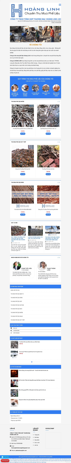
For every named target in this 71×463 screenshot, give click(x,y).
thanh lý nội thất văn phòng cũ (23, 462)
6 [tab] (39, 362)
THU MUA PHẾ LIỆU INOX (16, 308)
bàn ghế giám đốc (35, 462)
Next (59, 101)
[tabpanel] (35, 345)
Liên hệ (36, 445)
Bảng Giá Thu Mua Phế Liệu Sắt (22, 169)
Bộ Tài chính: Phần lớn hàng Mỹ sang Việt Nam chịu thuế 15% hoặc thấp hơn (37, 380)
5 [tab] (37, 362)
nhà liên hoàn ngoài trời (49, 460)
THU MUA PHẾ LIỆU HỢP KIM (17, 305)
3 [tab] (35, 362)
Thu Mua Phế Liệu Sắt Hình (48, 169)
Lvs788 (12, 459)
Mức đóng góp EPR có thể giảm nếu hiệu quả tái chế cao (32, 390)
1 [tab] (32, 362)
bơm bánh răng (26, 459)
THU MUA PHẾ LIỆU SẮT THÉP (18, 142)
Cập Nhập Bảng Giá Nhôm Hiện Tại (48, 128)
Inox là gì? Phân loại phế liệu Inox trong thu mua (30, 351)
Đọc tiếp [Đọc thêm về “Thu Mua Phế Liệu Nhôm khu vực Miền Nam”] (23, 133)
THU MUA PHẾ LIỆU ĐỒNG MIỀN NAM (22, 209)
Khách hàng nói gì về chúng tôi (19, 257)
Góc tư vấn (14, 222)
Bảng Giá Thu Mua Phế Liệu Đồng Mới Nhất (48, 209)
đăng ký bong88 (18, 459)
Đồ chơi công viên (60, 460)
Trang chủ (37, 434)
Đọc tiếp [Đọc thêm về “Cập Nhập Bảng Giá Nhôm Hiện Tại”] (48, 133)
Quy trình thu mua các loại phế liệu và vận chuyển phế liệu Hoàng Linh (18, 239)
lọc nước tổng (41, 460)
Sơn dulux (55, 459)
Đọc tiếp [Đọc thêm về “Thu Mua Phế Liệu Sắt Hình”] (48, 174)
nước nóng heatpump (32, 460)
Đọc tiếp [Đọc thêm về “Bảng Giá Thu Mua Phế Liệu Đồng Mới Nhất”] (48, 214)
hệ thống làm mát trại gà (9, 460)
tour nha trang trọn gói (21, 460)
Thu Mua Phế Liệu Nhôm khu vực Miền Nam (23, 128)
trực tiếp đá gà (42, 462)
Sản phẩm (37, 440)
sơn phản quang (42, 459)
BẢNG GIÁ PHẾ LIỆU (15, 290)
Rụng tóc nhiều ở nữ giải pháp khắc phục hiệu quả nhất (32, 399)
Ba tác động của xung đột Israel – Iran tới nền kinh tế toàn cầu (33, 370)
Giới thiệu (37, 437)
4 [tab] (36, 362)
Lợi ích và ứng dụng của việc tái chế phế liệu (35, 237)
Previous (58, 101)
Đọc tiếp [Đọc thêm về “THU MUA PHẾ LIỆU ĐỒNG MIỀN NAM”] (23, 214)
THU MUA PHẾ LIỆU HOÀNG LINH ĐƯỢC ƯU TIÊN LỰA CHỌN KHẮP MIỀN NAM (52, 238)
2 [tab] (33, 362)
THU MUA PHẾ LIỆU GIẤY (16, 301)
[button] (11, 34)
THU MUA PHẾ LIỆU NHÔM (17, 101)
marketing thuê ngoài (5, 459)
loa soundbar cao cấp (11, 462)
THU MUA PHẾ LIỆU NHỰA (17, 316)
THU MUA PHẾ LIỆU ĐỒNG (17, 182)
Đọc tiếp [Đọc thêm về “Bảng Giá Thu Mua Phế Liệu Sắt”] (23, 174)
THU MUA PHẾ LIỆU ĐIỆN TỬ (17, 294)
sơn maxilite (49, 459)
